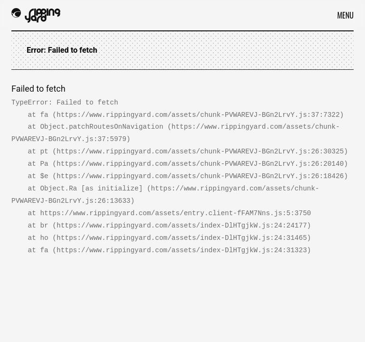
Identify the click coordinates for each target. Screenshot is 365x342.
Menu (345, 15)
